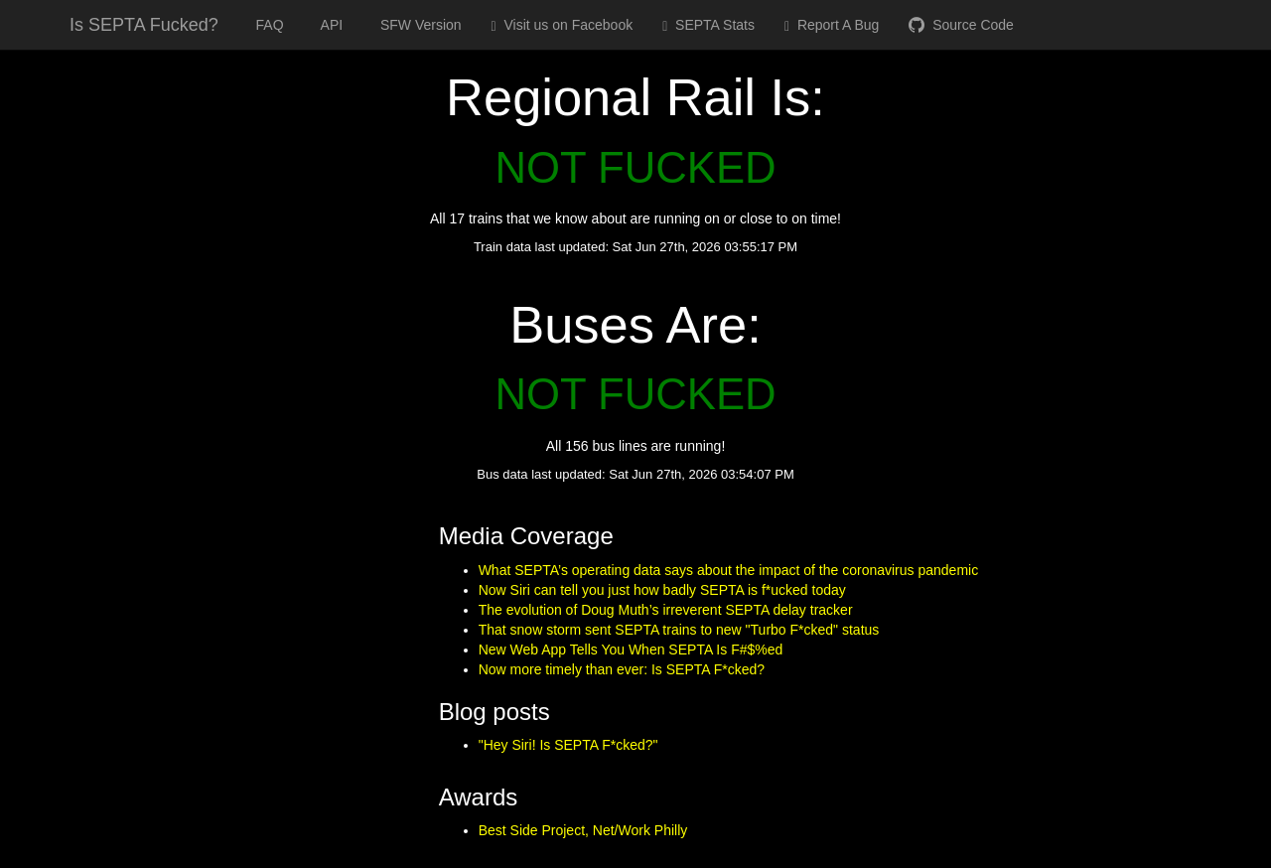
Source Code (961, 25)
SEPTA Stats (708, 25)
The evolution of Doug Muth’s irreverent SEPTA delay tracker (666, 610)
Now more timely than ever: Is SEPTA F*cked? (622, 669)
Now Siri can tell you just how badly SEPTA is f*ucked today (662, 590)
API (329, 25)
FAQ (266, 25)
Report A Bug (831, 25)
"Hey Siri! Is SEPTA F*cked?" (568, 745)
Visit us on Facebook (563, 25)
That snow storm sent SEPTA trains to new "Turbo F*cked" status (679, 630)
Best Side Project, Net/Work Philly (583, 830)
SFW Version (416, 25)
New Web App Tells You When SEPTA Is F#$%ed (631, 649)
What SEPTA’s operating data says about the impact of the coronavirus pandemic (729, 570)
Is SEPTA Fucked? (144, 25)
